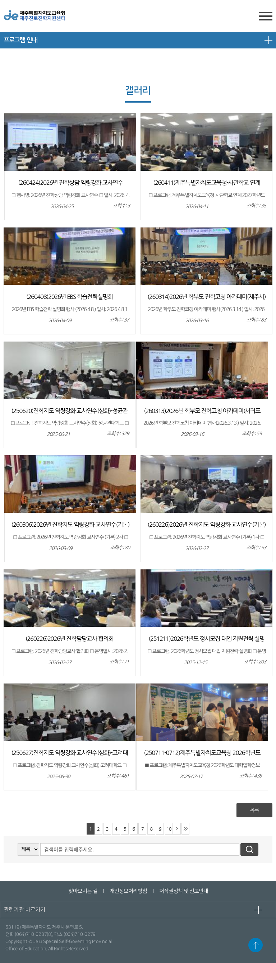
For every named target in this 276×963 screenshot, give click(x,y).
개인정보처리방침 (128, 891)
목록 (254, 810)
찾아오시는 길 (82, 891)
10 (168, 829)
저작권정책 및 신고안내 (183, 891)
